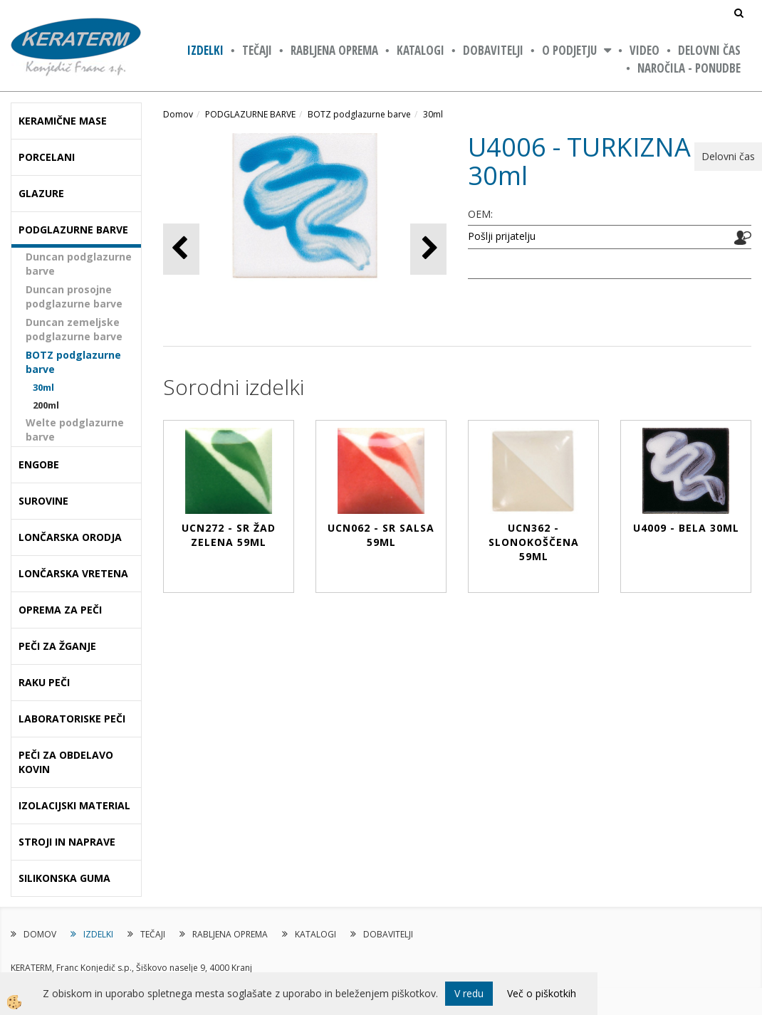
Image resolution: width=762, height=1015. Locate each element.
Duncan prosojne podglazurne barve (74, 296)
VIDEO (644, 50)
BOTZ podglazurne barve (73, 362)
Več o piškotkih (541, 993)
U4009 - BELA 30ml (686, 528)
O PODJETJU (569, 50)
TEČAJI (257, 50)
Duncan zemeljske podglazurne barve (74, 329)
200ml (46, 405)
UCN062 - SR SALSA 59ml (381, 535)
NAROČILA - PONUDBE (689, 68)
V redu (469, 993)
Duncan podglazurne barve (79, 264)
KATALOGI (420, 50)
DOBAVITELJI (493, 50)
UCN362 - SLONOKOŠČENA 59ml (534, 542)
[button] (428, 248)
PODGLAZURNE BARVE (250, 114)
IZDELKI (205, 50)
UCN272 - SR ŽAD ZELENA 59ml (229, 535)
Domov (178, 114)
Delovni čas (709, 50)
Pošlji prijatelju (502, 236)
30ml (43, 387)
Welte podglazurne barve (75, 429)
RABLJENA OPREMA (334, 50)
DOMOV (40, 934)
